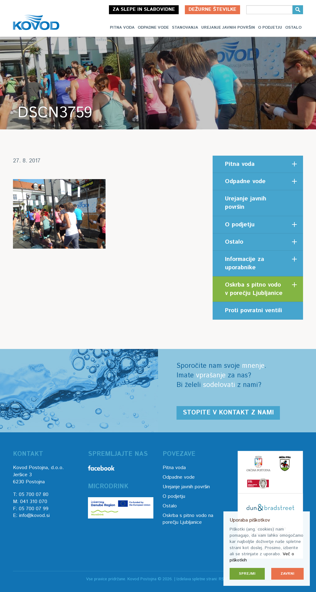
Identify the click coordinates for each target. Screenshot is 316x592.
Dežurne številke (212, 9)
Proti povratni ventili (253, 310)
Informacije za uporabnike (244, 263)
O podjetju (270, 28)
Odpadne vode (153, 28)
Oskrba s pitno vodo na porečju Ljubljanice (188, 519)
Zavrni (287, 573)
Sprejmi (247, 573)
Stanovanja (185, 28)
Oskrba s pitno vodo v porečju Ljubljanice (254, 289)
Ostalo (293, 28)
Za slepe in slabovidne (144, 9)
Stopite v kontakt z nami (228, 412)
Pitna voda (122, 28)
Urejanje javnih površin (228, 28)
